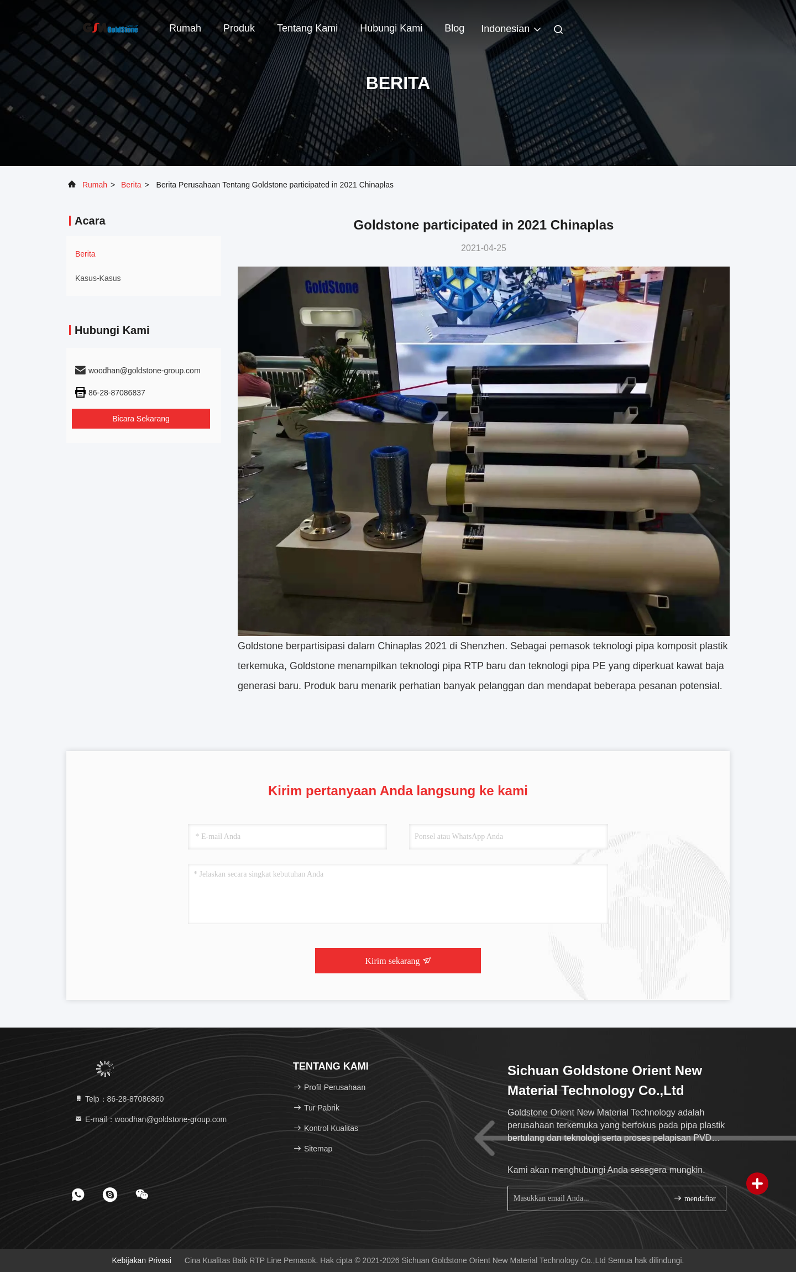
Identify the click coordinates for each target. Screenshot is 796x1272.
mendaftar (694, 1198)
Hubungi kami (391, 28)
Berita (131, 184)
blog (454, 28)
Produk (239, 28)
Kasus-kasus (98, 278)
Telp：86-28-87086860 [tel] (119, 1098)
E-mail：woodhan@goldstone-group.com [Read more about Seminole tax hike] (150, 1119)
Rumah (185, 28)
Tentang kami (307, 28)
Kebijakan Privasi (141, 1260)
